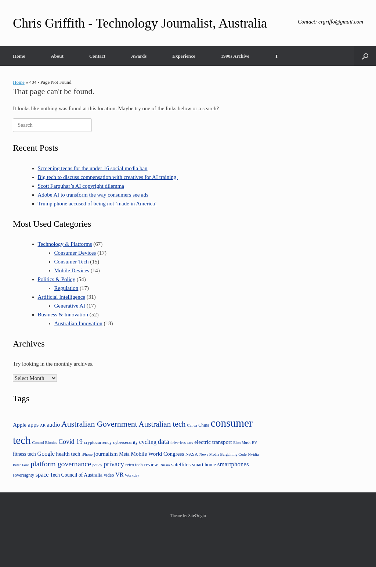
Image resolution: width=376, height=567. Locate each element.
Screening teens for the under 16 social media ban (93, 168)
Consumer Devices (75, 253)
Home (19, 56)
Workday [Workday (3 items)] (132, 475)
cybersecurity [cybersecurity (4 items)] (125, 442)
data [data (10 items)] (163, 441)
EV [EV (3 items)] (254, 443)
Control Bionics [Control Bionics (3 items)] (44, 443)
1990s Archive (235, 56)
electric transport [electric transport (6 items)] (213, 442)
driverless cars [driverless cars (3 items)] (181, 443)
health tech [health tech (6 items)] (68, 454)
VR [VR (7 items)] (119, 474)
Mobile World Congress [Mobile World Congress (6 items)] (157, 454)
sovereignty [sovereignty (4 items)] (23, 475)
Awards (139, 56)
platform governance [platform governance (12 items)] (60, 464)
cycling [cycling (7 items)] (147, 442)
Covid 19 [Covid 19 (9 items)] (70, 441)
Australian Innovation (78, 323)
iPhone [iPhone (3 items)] (87, 454)
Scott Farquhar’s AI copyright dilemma (81, 186)
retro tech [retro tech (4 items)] (133, 464)
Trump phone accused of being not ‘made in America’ (97, 204)
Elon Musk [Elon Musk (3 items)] (241, 443)
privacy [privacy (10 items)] (114, 464)
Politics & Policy (57, 279)
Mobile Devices (71, 270)
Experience (183, 56)
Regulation (66, 288)
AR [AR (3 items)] (43, 425)
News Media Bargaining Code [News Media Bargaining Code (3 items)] (223, 454)
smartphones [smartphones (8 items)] (233, 464)
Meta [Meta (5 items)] (124, 454)
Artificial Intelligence (62, 297)
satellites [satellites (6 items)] (181, 464)
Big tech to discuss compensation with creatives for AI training (108, 177)
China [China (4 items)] (203, 425)
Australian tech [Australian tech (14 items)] (161, 424)
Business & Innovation (63, 314)
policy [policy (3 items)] (97, 465)
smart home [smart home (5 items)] (204, 464)
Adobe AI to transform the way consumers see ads (93, 195)
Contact (97, 56)
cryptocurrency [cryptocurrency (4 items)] (98, 442)
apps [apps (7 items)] (33, 424)
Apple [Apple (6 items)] (19, 424)
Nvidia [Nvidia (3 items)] (253, 454)
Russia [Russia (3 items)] (164, 465)
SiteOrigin (197, 515)
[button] (365, 56)
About (57, 56)
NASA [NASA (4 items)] (191, 454)
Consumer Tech (71, 262)
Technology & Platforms (65, 244)
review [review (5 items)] (151, 464)
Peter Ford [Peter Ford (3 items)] (21, 465)
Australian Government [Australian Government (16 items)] (99, 423)
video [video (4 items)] (109, 475)
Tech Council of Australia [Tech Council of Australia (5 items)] (76, 475)
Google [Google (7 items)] (46, 454)
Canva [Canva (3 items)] (192, 425)
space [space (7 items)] (42, 474)
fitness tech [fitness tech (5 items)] (24, 454)
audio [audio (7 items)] (53, 424)
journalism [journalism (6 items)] (106, 454)
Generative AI (70, 306)
